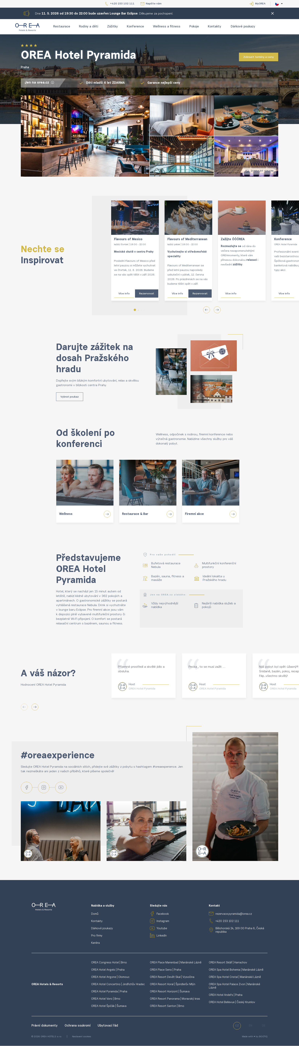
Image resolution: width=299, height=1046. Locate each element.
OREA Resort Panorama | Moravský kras (175, 999)
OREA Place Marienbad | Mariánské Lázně (175, 963)
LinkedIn (162, 936)
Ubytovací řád (108, 1025)
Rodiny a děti (88, 26)
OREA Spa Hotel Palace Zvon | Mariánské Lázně (234, 986)
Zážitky (112, 26)
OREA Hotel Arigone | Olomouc (110, 977)
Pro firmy (96, 936)
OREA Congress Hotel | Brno (109, 963)
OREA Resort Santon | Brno (167, 1006)
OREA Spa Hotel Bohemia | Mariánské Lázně (236, 970)
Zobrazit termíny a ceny (258, 57)
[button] (135, 310)
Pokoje (194, 26)
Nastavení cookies (81, 1037)
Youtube (162, 929)
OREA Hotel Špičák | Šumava (108, 1006)
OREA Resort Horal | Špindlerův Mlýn (172, 984)
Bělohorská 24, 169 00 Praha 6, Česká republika (239, 931)
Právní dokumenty (45, 1025)
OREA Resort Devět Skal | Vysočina (172, 977)
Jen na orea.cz (39, 83)
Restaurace (61, 26)
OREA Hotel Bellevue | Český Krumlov (232, 1002)
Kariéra (95, 943)
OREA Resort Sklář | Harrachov (228, 963)
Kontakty (214, 26)
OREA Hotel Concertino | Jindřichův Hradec (118, 984)
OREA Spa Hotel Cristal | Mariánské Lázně (235, 977)
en (250, 1026)
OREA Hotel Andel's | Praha (225, 995)
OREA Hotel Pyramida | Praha (109, 992)
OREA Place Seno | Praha (165, 970)
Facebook (163, 914)
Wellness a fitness (166, 26)
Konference (135, 26)
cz (237, 1026)
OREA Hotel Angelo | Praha (108, 970)
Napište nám (154, 3)
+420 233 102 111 (122, 3)
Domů (94, 914)
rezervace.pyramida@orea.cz (233, 914)
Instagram (163, 921)
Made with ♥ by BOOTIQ (255, 1037)
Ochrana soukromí (78, 1025)
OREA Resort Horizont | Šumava (170, 992)
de (263, 1026)
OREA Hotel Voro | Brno (105, 999)
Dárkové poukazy (243, 26)
